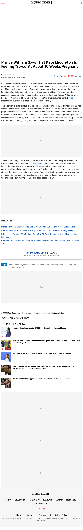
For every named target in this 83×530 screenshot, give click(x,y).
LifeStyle (71, 499)
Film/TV (59, 499)
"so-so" (73, 98)
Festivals (41, 503)
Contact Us (31, 515)
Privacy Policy (61, 515)
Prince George (43, 265)
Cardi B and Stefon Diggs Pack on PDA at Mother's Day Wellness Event (41, 379)
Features (20, 499)
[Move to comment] (80, 76)
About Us (20, 515)
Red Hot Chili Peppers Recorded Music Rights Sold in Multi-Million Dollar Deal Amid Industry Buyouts (46, 342)
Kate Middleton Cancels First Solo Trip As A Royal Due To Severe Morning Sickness (38, 230)
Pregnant (72, 265)
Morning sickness (59, 265)
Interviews (34, 499)
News (9, 499)
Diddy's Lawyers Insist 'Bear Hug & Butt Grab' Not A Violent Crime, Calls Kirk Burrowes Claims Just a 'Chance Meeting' (43, 367)
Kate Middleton (15, 265)
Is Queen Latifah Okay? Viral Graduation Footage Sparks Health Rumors (42, 353)
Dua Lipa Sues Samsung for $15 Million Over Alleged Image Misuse (39, 328)
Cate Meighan (9, 74)
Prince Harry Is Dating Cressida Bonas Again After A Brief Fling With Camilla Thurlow (38, 227)
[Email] (76, 76)
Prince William (29, 265)
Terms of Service (45, 515)
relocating (37, 163)
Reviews (47, 499)
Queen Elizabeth (16, 267)
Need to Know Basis (36, 253)
